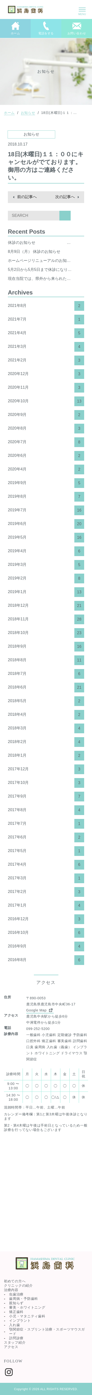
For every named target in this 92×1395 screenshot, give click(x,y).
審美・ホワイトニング (27, 1307)
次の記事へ (65, 197)
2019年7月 (46, 510)
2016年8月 (46, 960)
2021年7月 (46, 319)
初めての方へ (15, 1281)
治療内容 (11, 1290)
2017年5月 (46, 851)
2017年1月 (46, 905)
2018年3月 (46, 728)
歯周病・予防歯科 (23, 1299)
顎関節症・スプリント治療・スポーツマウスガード (47, 1331)
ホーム (9, 113)
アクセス (11, 1347)
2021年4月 (46, 333)
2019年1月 (46, 592)
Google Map (40, 1010)
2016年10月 (46, 933)
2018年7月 (46, 674)
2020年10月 (46, 401)
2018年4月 (46, 715)
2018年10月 (46, 633)
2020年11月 (46, 388)
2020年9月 (46, 415)
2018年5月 (46, 701)
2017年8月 (46, 810)
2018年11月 (46, 619)
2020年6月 (46, 456)
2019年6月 (46, 524)
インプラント (20, 1320)
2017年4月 (46, 865)
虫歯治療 (16, 1294)
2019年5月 (46, 537)
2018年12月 (46, 606)
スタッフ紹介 (15, 1342)
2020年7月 (46, 442)
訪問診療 (16, 1338)
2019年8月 (46, 497)
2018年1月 (46, 756)
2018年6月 (46, 687)
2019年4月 (46, 551)
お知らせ (28, 113)
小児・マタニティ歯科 (27, 1316)
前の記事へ (27, 197)
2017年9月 (46, 796)
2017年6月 (46, 837)
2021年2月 (46, 360)
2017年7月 (46, 824)
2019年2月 (46, 578)
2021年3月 (46, 347)
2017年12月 (46, 769)
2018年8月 (46, 660)
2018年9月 (46, 647)
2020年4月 (46, 469)
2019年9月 (46, 483)
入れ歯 (14, 1325)
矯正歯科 (16, 1312)
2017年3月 (46, 878)
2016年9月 (46, 946)
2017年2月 (46, 892)
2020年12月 (46, 374)
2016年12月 (46, 919)
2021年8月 (46, 306)
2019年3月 (46, 565)
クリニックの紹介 (18, 1285)
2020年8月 (46, 428)
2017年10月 (46, 783)
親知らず (16, 1303)
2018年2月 (46, 742)
